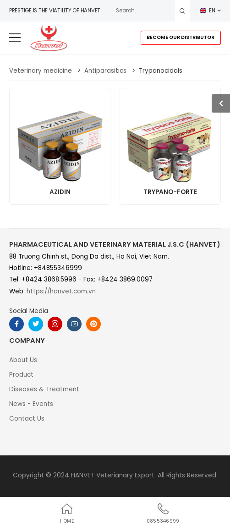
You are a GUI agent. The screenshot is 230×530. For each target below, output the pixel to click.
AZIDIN (60, 192)
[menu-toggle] (15, 37)
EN (207, 10)
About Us (23, 360)
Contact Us (26, 418)
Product (21, 374)
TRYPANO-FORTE (170, 192)
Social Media (28, 311)
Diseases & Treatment (44, 389)
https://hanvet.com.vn (61, 291)
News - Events (31, 404)
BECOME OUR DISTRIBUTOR (180, 37)
